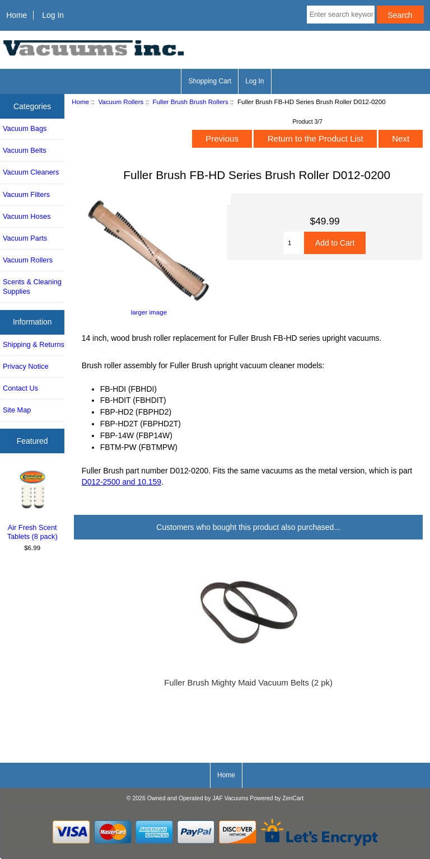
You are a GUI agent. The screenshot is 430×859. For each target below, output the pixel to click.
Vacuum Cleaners (31, 172)
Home (16, 15)
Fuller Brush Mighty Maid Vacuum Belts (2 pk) (248, 682)
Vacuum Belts (24, 150)
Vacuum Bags (24, 128)
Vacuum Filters (26, 194)
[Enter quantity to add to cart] (294, 243)
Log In (53, 15)
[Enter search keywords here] (341, 15)
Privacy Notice (25, 366)
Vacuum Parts (25, 238)
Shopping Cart (209, 81)
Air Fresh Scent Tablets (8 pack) (32, 504)
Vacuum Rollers (120, 101)
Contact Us (20, 388)
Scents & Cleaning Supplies (32, 286)
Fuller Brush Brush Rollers (190, 101)
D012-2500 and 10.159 (121, 481)
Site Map (17, 410)
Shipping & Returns (33, 344)
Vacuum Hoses (27, 216)
